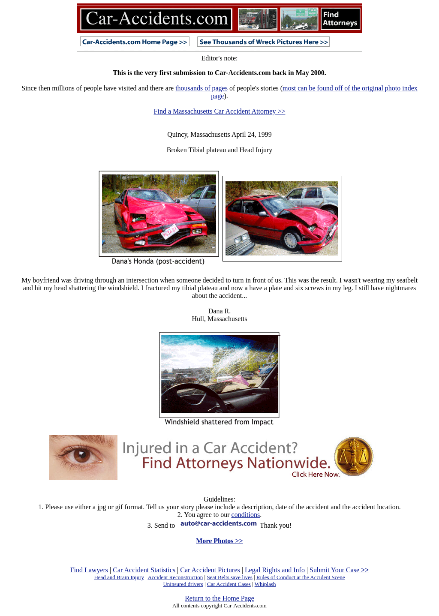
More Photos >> (219, 540)
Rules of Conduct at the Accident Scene (300, 577)
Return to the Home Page (219, 598)
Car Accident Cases (229, 584)
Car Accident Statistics (144, 570)
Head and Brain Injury (119, 577)
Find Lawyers (89, 570)
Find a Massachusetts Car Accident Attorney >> (220, 111)
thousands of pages (201, 88)
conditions (246, 514)
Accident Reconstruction (175, 577)
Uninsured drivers (183, 584)
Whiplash (265, 584)
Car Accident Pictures (210, 570)
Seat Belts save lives (230, 577)
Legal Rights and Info (275, 570)
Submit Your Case (339, 570)
